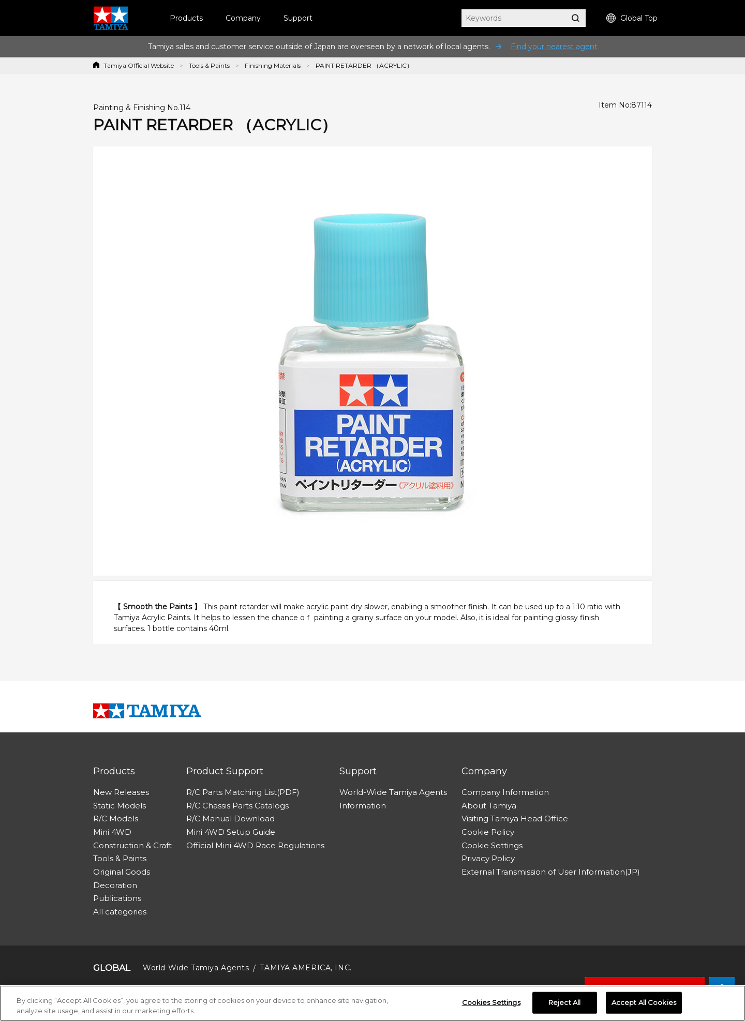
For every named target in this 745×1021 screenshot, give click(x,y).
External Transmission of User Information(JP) (550, 872)
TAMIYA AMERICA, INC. (305, 967)
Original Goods (121, 872)
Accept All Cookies (644, 1003)
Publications (117, 898)
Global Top (632, 18)
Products (186, 18)
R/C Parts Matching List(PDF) (243, 792)
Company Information (505, 792)
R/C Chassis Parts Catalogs (237, 805)
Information (362, 805)
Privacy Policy (488, 858)
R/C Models (115, 818)
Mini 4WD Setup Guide (230, 832)
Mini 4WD (112, 832)
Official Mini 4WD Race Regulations (255, 845)
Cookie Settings (492, 845)
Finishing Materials (273, 65)
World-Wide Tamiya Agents (393, 792)
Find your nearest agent (554, 46)
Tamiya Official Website (138, 65)
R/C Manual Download (230, 818)
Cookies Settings (491, 1003)
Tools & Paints (209, 65)
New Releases (121, 792)
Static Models (119, 805)
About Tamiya (488, 805)
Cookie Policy (487, 832)
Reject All (564, 1003)
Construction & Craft (132, 845)
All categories (119, 912)
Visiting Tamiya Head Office (514, 818)
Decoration (115, 885)
